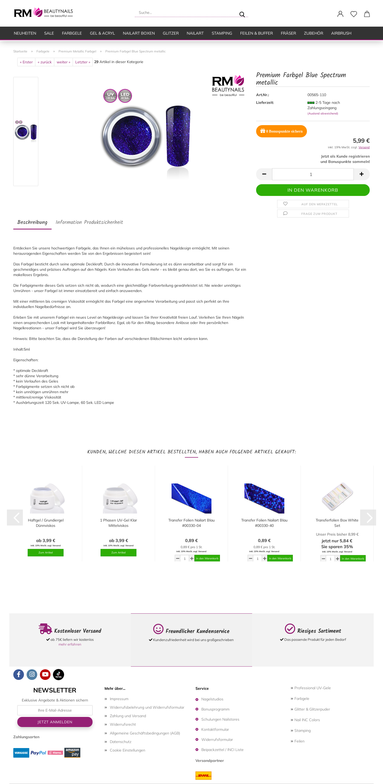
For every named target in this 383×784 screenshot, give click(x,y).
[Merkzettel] (353, 14)
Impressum (119, 698)
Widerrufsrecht (123, 724)
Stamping (222, 33)
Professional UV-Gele (311, 688)
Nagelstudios (212, 699)
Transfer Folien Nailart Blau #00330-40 (264, 523)
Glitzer (171, 33)
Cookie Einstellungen (127, 750)
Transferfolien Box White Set (337, 523)
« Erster (26, 62)
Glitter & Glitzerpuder (310, 709)
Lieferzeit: (265, 102)
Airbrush (341, 33)
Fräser (288, 33)
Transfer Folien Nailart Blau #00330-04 (191, 523)
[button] (340, 14)
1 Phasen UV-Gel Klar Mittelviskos (118, 523)
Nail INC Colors (305, 719)
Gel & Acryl (102, 33)
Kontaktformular (215, 729)
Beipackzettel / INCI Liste (222, 749)
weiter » (63, 62)
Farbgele (72, 33)
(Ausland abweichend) (322, 113)
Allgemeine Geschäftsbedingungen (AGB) (145, 733)
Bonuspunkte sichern (281, 130)
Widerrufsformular (217, 739)
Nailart (195, 33)
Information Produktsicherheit (89, 222)
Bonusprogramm (215, 709)
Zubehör (313, 33)
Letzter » (82, 62)
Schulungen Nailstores (220, 719)
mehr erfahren (70, 644)
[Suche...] (242, 12)
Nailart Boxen (139, 33)
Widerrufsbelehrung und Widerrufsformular (147, 707)
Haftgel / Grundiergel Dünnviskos (46, 523)
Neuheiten (25, 33)
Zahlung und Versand (128, 715)
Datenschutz (120, 741)
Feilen (298, 741)
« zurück (45, 62)
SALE (49, 33)
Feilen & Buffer (256, 33)
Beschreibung (32, 222)
